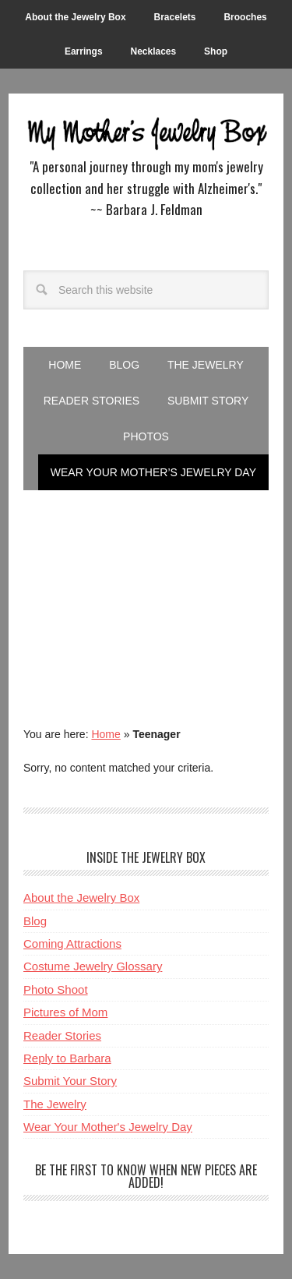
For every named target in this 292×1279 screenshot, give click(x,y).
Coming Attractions (72, 943)
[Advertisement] (146, 595)
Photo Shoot (55, 989)
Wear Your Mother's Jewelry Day (107, 1126)
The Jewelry (54, 1104)
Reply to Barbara (67, 1058)
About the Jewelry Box (81, 897)
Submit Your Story (70, 1080)
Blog (35, 920)
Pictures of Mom (65, 1012)
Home (105, 734)
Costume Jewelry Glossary (92, 966)
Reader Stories (62, 1035)
